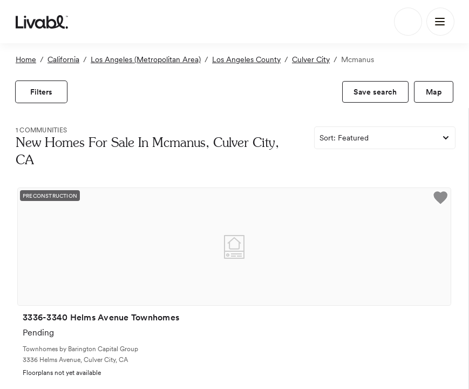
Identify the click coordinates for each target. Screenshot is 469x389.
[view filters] (41, 92)
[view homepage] (42, 21)
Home (26, 59)
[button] (440, 199)
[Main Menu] (440, 21)
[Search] (408, 21)
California (63, 59)
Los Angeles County (246, 59)
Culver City (311, 59)
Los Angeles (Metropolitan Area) (146, 59)
